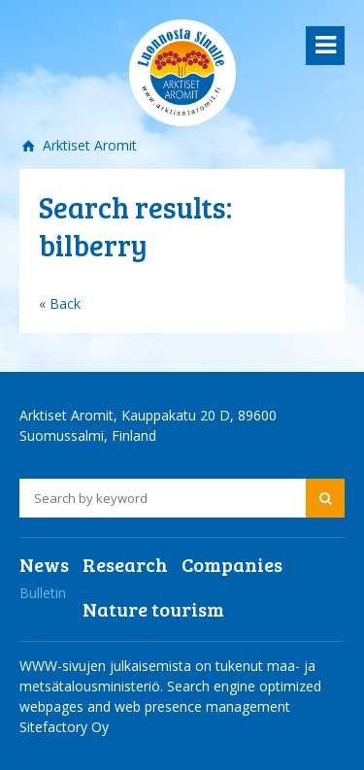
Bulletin (42, 593)
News (44, 564)
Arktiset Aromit (88, 145)
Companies (232, 564)
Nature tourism (153, 608)
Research (125, 564)
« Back (60, 303)
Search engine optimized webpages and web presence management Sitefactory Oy (170, 706)
